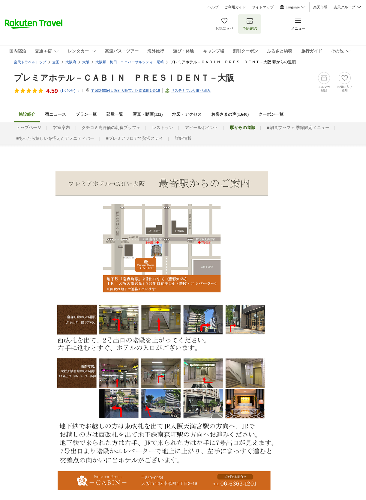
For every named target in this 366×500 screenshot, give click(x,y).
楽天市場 (320, 7)
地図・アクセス (187, 114)
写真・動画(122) (148, 114)
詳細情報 (183, 138)
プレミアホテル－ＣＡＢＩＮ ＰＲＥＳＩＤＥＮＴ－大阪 (124, 77)
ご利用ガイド (235, 7)
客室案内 (61, 127)
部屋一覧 (114, 114)
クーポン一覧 (271, 114)
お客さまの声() (230, 114)
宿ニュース (55, 114)
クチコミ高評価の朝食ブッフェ (111, 127)
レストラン (162, 127)
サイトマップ (263, 7)
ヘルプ (213, 7)
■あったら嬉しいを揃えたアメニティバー (55, 138)
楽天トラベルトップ (30, 62)
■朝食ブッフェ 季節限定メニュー (298, 127)
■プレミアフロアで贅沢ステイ (134, 138)
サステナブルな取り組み (191, 90)
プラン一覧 (86, 114)
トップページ (28, 127)
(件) (70, 90)
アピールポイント (201, 127)
